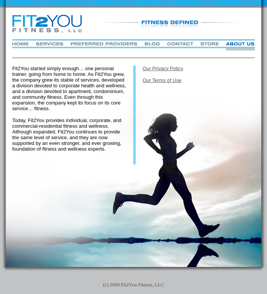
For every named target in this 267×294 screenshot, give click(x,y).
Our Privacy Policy (163, 68)
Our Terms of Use (162, 80)
